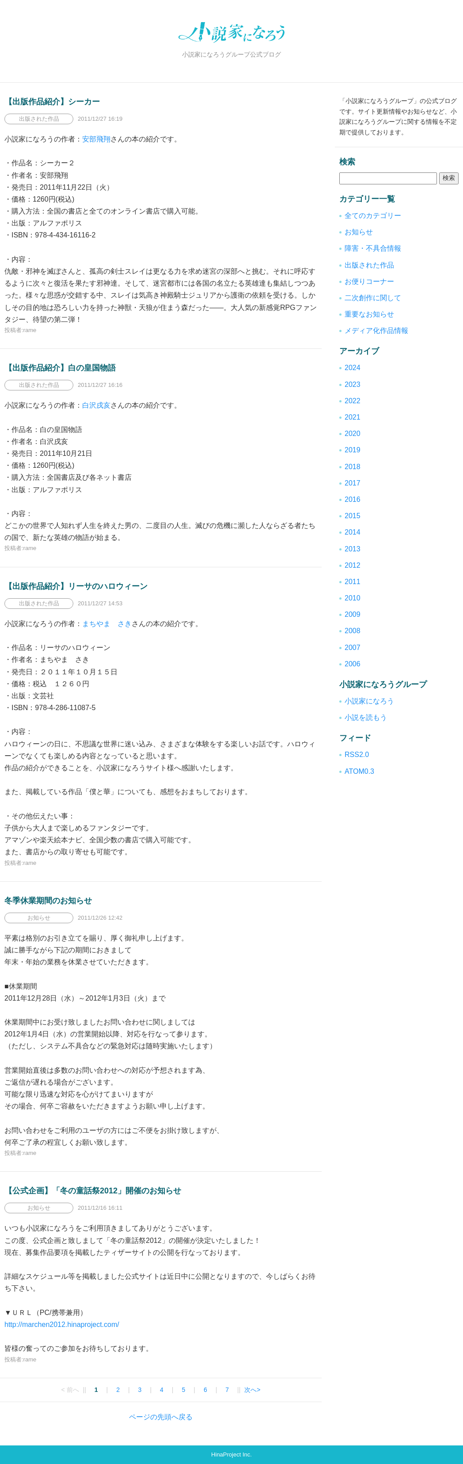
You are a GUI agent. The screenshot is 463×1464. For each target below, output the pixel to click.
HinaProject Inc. (231, 1454)
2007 (353, 647)
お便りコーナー (369, 281)
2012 (353, 565)
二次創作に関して (373, 298)
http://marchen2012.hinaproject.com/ (61, 1324)
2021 (353, 417)
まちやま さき (107, 623)
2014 (353, 532)
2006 (353, 664)
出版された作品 (369, 265)
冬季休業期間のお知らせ (48, 900)
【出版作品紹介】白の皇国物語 (60, 367)
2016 (353, 499)
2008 (353, 631)
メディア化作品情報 (376, 330)
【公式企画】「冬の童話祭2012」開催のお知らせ (92, 1190)
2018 (353, 466)
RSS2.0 (357, 754)
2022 (353, 401)
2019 (353, 450)
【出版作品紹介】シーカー (52, 101)
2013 (353, 549)
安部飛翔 (96, 139)
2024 (353, 367)
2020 (353, 433)
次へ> (252, 1389)
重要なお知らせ (369, 314)
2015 (353, 516)
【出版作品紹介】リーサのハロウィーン (76, 586)
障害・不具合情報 (373, 248)
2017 (353, 483)
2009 (353, 614)
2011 (353, 581)
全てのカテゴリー (373, 215)
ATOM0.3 (359, 771)
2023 (353, 384)
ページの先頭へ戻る (161, 1417)
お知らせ (359, 232)
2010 (353, 598)
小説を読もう (366, 717)
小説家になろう (369, 701)
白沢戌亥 (96, 405)
